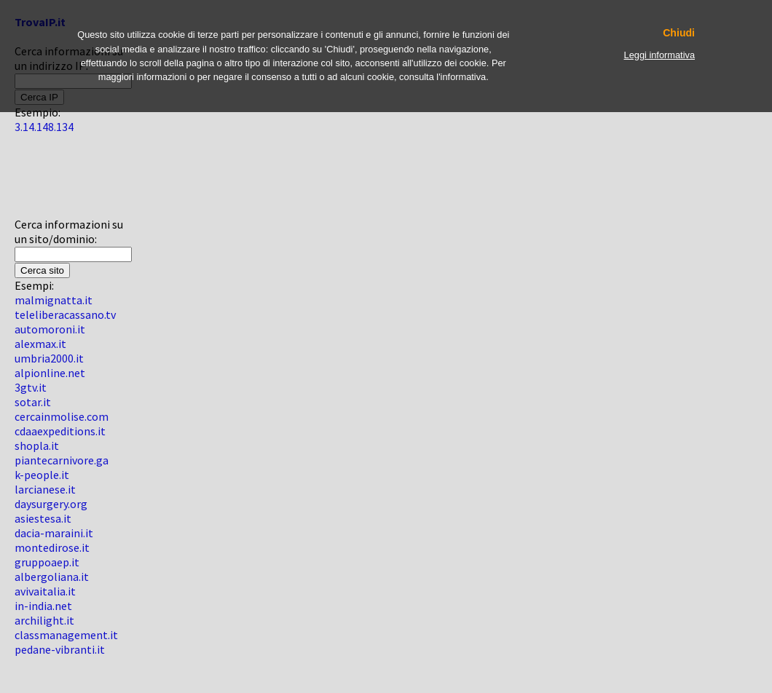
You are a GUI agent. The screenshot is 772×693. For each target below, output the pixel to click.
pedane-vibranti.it (60, 649)
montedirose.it (52, 547)
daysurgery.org (51, 503)
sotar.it (33, 402)
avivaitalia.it (45, 591)
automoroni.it (50, 329)
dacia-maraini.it (54, 533)
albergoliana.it (52, 576)
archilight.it (44, 620)
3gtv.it (31, 387)
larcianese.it (45, 489)
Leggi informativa (659, 55)
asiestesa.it (43, 518)
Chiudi (679, 33)
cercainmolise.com (62, 416)
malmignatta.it (53, 300)
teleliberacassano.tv (65, 314)
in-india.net (43, 605)
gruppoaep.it (47, 562)
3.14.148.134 (44, 126)
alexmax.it (40, 343)
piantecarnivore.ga (62, 460)
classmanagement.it (66, 634)
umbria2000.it (49, 358)
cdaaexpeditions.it (60, 431)
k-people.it (42, 474)
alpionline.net (50, 372)
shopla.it (37, 445)
